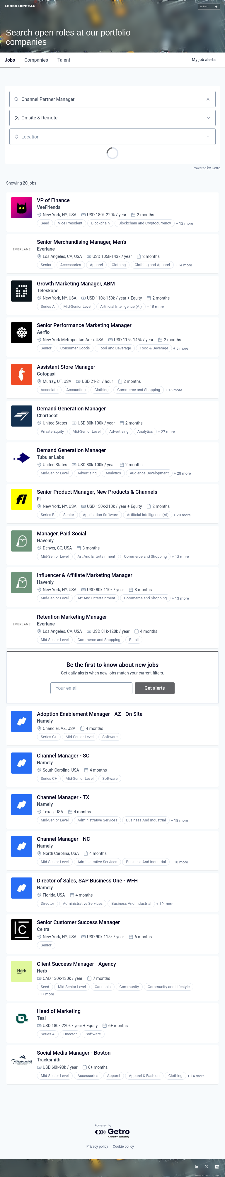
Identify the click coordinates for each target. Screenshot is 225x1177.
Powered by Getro (206, 168)
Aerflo (43, 332)
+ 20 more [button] (181, 515)
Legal (216, 1170)
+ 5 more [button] (180, 348)
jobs (10, 60)
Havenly (45, 540)
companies (36, 60)
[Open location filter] (208, 136)
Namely (45, 721)
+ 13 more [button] (180, 556)
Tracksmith (48, 1054)
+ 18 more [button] (179, 820)
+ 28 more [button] (182, 473)
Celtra (43, 929)
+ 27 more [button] (166, 431)
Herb (42, 971)
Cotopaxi (46, 374)
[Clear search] (208, 99)
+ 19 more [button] (164, 904)
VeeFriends (48, 207)
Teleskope (47, 290)
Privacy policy (97, 1141)
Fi (39, 499)
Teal (41, 1012)
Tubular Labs (50, 457)
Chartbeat (47, 415)
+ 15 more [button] (155, 307)
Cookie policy (123, 1141)
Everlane (46, 249)
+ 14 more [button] (183, 265)
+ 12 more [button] (184, 223)
